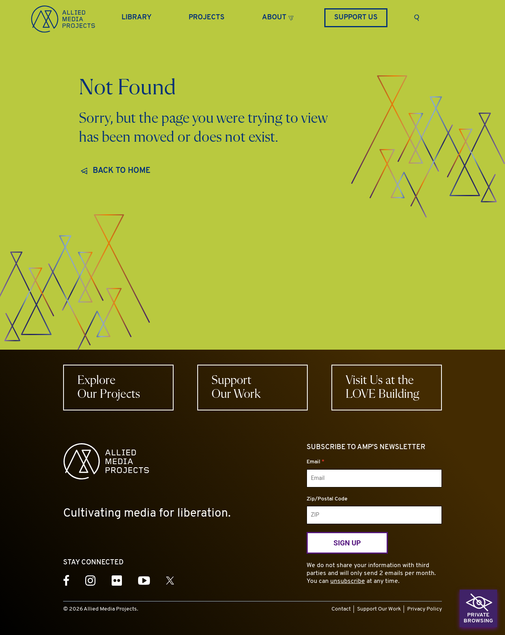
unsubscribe (347, 581)
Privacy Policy (424, 609)
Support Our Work (379, 609)
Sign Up (347, 543)
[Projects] (206, 17)
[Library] (136, 17)
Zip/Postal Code (327, 499)
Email (315, 462)
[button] (277, 16)
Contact (341, 609)
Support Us (356, 17)
